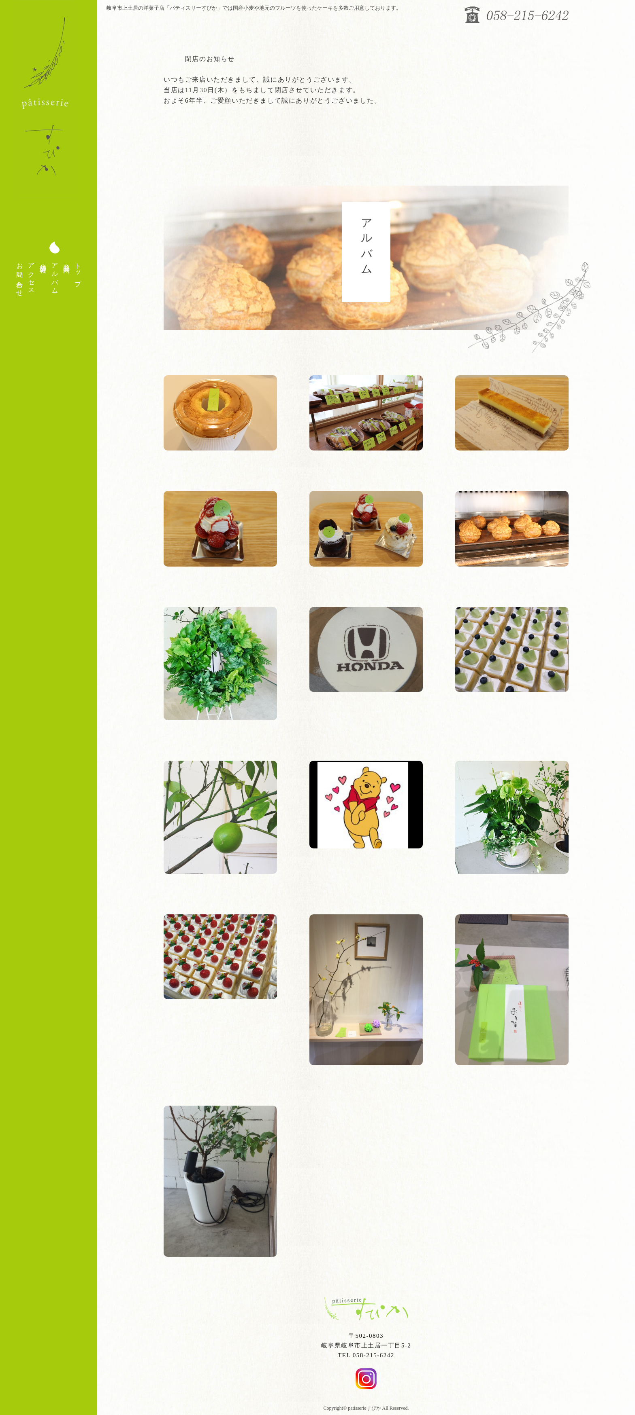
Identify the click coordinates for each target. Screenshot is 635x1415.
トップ (78, 271)
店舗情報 (43, 260)
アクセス (31, 275)
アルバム (54, 275)
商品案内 (66, 260)
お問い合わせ (19, 276)
